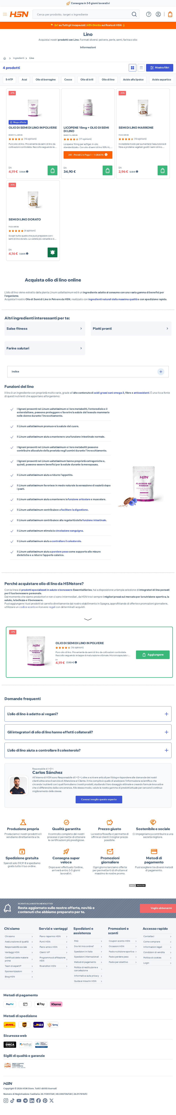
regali (52, 607)
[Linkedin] (32, 1100)
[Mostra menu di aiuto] (149, 14)
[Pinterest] (45, 1100)
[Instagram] (5, 1100)
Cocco (68, 79)
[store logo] (19, 14)
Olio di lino (108, 79)
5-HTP (9, 79)
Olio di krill (86, 79)
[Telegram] (25, 1100)
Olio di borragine (46, 79)
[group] (22, 139)
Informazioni (88, 47)
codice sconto (27, 607)
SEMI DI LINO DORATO (25, 219)
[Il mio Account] (158, 14)
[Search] (134, 14)
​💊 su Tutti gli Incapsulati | (68, 25)
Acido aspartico (161, 79)
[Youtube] (18, 1100)
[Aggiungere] (51, 170)
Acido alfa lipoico (133, 79)
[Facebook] (38, 1100)
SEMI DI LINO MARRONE (136, 127)
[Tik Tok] (12, 1100)
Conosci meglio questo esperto (99, 799)
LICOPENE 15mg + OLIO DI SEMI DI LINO (86, 129)
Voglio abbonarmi (148, 908)
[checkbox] (132, 68)
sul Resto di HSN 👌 (106, 25)
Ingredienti (20, 58)
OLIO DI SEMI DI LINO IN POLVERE (33, 127)
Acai (24, 79)
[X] (51, 1100)
